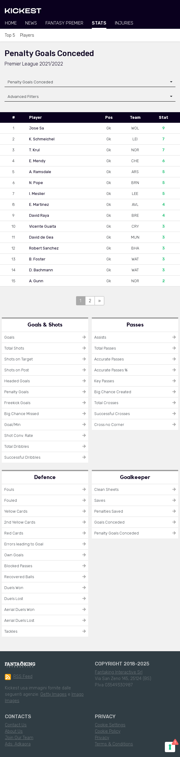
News (31, 23)
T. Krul (34, 150)
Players (27, 35)
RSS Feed (18, 677)
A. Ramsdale (40, 171)
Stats (99, 23)
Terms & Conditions (114, 744)
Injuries (124, 23)
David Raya (39, 215)
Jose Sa (36, 128)
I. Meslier (37, 193)
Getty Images (53, 694)
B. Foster (37, 259)
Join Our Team (19, 737)
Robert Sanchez (43, 248)
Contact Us (16, 725)
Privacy (102, 737)
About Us (14, 731)
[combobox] (90, 82)
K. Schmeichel (42, 139)
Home (11, 23)
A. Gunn (36, 281)
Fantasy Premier (64, 23)
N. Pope (36, 182)
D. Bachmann (41, 270)
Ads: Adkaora (18, 744)
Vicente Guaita (42, 226)
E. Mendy (37, 161)
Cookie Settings (110, 725)
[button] (90, 97)
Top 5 (10, 35)
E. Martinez (39, 204)
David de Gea (41, 237)
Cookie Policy (107, 731)
